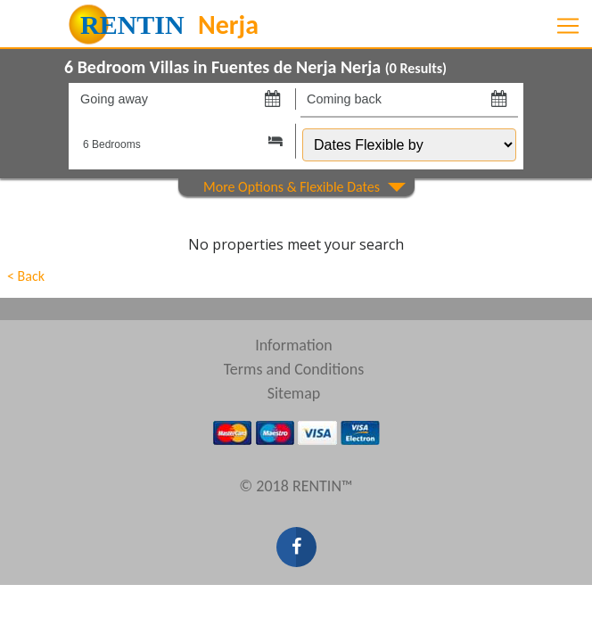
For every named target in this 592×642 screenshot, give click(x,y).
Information (294, 345)
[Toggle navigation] (568, 26)
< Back (26, 276)
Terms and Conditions (294, 369)
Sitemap (294, 393)
